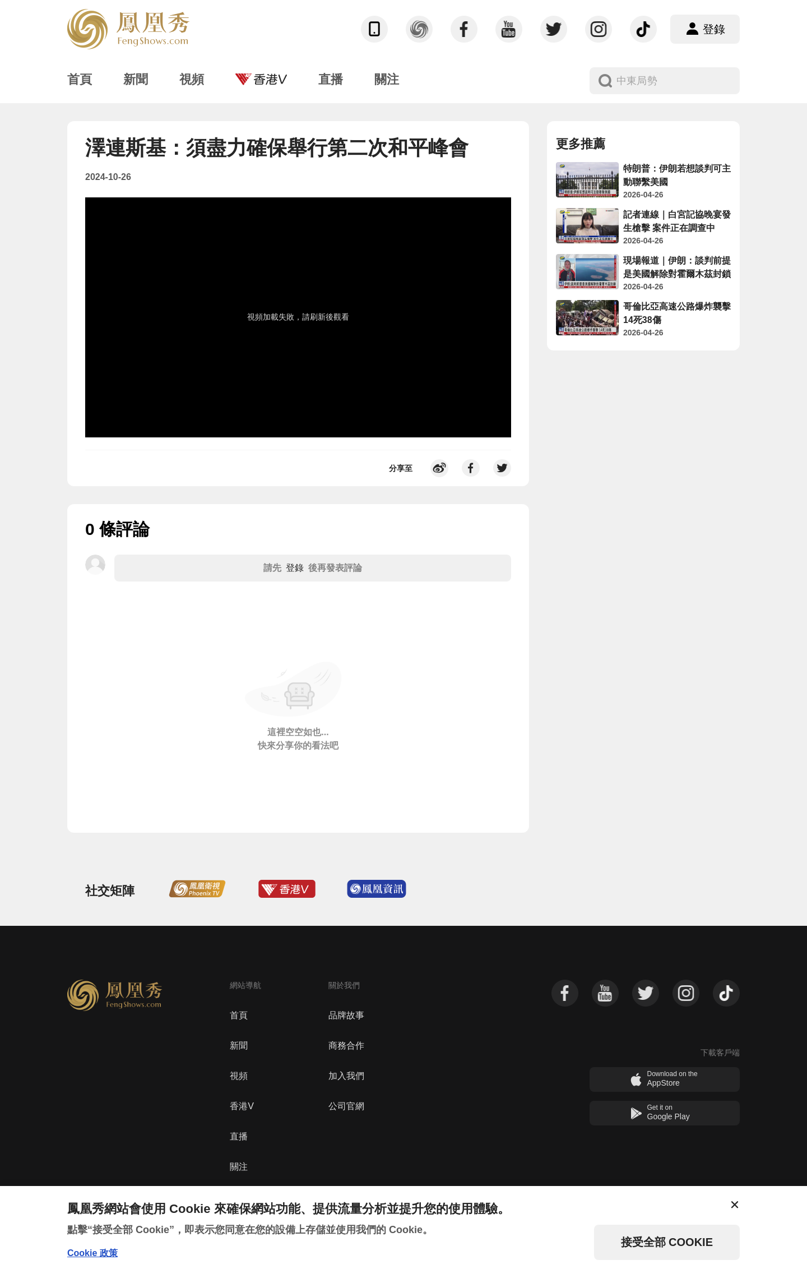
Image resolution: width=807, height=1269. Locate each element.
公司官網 (346, 1106)
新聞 (239, 1045)
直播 (239, 1136)
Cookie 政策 (92, 1253)
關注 (239, 1166)
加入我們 (346, 1076)
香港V (242, 1106)
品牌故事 (346, 1015)
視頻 (239, 1076)
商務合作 (346, 1045)
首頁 (239, 1015)
